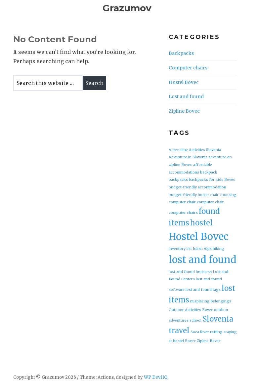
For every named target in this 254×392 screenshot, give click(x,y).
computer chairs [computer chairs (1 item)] (183, 213)
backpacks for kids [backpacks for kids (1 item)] (206, 179)
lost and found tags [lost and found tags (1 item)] (203, 290)
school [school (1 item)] (195, 320)
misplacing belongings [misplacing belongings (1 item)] (210, 301)
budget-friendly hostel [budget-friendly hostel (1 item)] (189, 195)
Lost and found (186, 96)
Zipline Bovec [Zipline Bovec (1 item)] (209, 341)
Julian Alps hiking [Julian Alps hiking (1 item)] (208, 249)
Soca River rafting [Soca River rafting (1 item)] (206, 332)
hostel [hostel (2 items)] (201, 222)
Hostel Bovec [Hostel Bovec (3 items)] (199, 236)
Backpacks (181, 53)
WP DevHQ (155, 377)
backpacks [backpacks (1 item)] (178, 179)
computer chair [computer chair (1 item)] (210, 202)
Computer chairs (188, 68)
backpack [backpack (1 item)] (208, 172)
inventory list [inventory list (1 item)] (180, 249)
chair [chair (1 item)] (214, 195)
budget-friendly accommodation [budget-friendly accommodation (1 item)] (197, 187)
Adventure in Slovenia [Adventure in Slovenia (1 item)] (188, 157)
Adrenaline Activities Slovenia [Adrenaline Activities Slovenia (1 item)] (195, 150)
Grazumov (127, 8)
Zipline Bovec (184, 111)
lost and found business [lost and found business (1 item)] (190, 272)
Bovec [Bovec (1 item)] (229, 179)
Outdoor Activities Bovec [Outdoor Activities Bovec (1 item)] (191, 310)
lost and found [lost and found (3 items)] (202, 260)
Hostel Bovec (184, 82)
